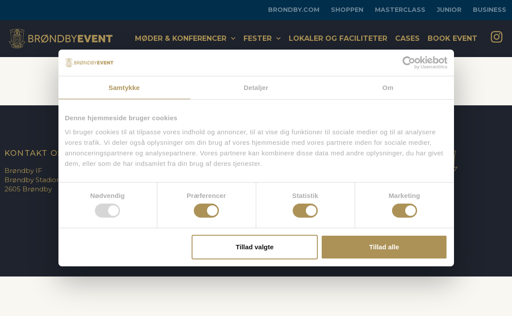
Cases (407, 38)
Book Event (452, 38)
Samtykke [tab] (124, 87)
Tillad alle (384, 247)
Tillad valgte (254, 247)
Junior (449, 10)
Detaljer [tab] (256, 87)
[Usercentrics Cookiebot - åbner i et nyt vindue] (408, 62)
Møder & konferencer (185, 38)
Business (489, 10)
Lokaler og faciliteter (338, 38)
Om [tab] (387, 87)
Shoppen (347, 10)
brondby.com (294, 10)
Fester (262, 38)
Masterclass (400, 10)
